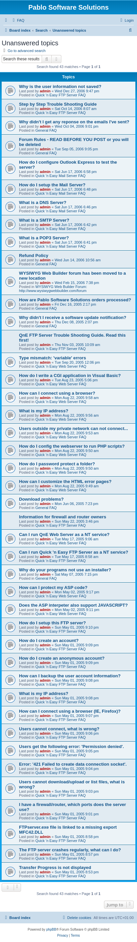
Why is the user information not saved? (60, 86)
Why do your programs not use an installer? (65, 569)
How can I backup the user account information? (70, 675)
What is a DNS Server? (42, 202)
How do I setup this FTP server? (52, 622)
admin (45, 91)
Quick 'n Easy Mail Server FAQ (60, 176)
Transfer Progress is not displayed (55, 867)
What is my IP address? (43, 410)
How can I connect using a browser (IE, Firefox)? (70, 711)
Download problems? (41, 499)
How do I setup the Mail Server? (52, 184)
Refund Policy (33, 255)
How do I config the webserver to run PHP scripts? (72, 446)
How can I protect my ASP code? (53, 587)
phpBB (51, 929)
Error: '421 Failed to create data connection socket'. (73, 764)
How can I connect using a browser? (57, 393)
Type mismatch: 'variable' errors (52, 357)
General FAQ (46, 130)
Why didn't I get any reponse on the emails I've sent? (74, 121)
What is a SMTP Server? (44, 220)
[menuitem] (17, 20)
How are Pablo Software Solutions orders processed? (75, 299)
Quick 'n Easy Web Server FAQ (60, 366)
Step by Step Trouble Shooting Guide (58, 104)
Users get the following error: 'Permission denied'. (71, 746)
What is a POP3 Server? (44, 237)
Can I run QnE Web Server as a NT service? (64, 534)
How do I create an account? (49, 640)
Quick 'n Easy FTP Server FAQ (60, 95)
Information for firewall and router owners (62, 516)
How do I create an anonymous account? (61, 658)
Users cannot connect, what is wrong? (59, 728)
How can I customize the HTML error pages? (65, 481)
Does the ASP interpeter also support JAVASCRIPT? (73, 605)
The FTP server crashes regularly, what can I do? (70, 849)
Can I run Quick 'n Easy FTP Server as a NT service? (73, 552)
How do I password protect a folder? (57, 463)
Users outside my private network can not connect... (73, 428)
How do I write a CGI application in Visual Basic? (70, 375)
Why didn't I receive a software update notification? (72, 317)
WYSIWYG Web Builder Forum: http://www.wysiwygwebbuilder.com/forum (53, 289)
